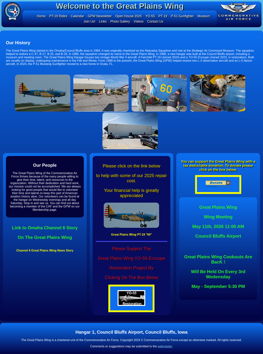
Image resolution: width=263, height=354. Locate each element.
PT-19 (163, 16)
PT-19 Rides (57, 16)
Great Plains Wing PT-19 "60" (131, 234)
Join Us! (89, 21)
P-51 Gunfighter (183, 16)
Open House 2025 (128, 16)
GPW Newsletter (99, 16)
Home (39, 16)
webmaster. (165, 346)
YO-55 (151, 16)
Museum (205, 16)
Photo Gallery (120, 21)
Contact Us (156, 21)
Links (102, 21)
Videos (139, 21)
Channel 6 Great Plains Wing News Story (44, 250)
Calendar (76, 16)
